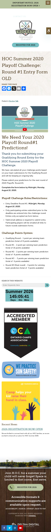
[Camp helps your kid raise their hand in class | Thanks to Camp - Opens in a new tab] (21, 400)
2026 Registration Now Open (22, 429)
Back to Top (40, 509)
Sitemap (30, 509)
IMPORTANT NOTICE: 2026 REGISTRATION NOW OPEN (25, 4)
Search (22, 509)
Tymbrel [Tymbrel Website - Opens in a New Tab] (32, 516)
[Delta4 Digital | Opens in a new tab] (25, 523)
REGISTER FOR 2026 (25, 45)
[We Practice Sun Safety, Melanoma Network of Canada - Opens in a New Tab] (21, 370)
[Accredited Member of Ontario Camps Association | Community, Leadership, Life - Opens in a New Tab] (21, 333)
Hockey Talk (13, 101)
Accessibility (11, 509)
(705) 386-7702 (34, 16)
